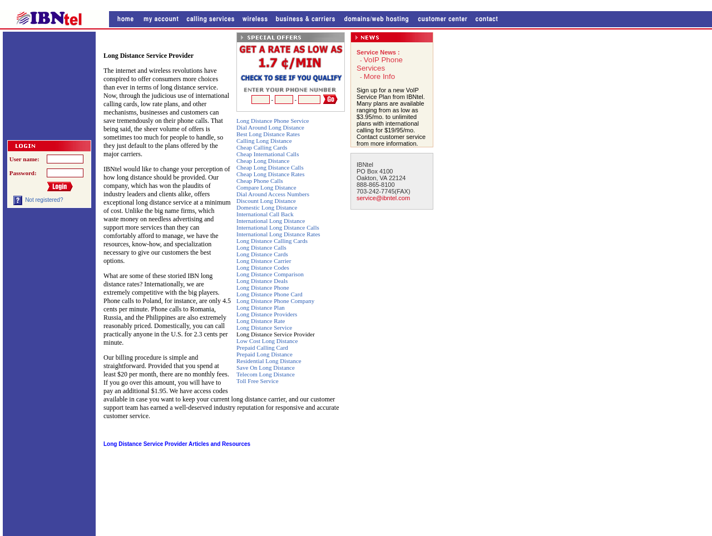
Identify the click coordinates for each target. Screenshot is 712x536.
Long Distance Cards (262, 254)
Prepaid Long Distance (264, 354)
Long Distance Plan (260, 307)
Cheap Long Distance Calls (270, 167)
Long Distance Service (264, 327)
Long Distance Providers (266, 314)
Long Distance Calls (261, 247)
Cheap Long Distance (262, 160)
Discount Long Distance (266, 200)
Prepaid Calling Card (262, 347)
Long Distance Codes (262, 267)
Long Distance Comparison (270, 274)
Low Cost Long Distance (267, 341)
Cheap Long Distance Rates (270, 174)
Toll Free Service (257, 381)
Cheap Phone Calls (259, 180)
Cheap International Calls (267, 154)
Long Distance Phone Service (272, 120)
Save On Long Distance (265, 367)
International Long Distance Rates (278, 234)
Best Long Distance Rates (268, 134)
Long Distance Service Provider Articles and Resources (176, 444)
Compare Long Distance (266, 187)
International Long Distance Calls (277, 227)
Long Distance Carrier (263, 260)
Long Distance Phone (262, 287)
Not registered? (44, 200)
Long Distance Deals (262, 280)
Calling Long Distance (264, 140)
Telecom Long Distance (265, 374)
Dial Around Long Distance (270, 127)
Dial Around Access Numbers (272, 194)
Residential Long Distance (268, 361)
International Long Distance (270, 220)
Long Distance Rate (260, 320)
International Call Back (265, 214)
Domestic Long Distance (266, 207)
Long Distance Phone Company (275, 300)
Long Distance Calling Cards (272, 240)
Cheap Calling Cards (262, 147)
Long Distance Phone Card (269, 294)
